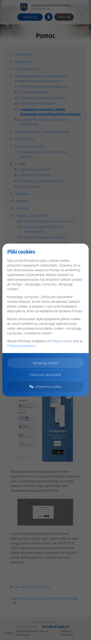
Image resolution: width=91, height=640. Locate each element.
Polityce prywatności (21, 346)
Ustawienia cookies (45, 386)
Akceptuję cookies (45, 363)
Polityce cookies (61, 341)
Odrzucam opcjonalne (45, 375)
